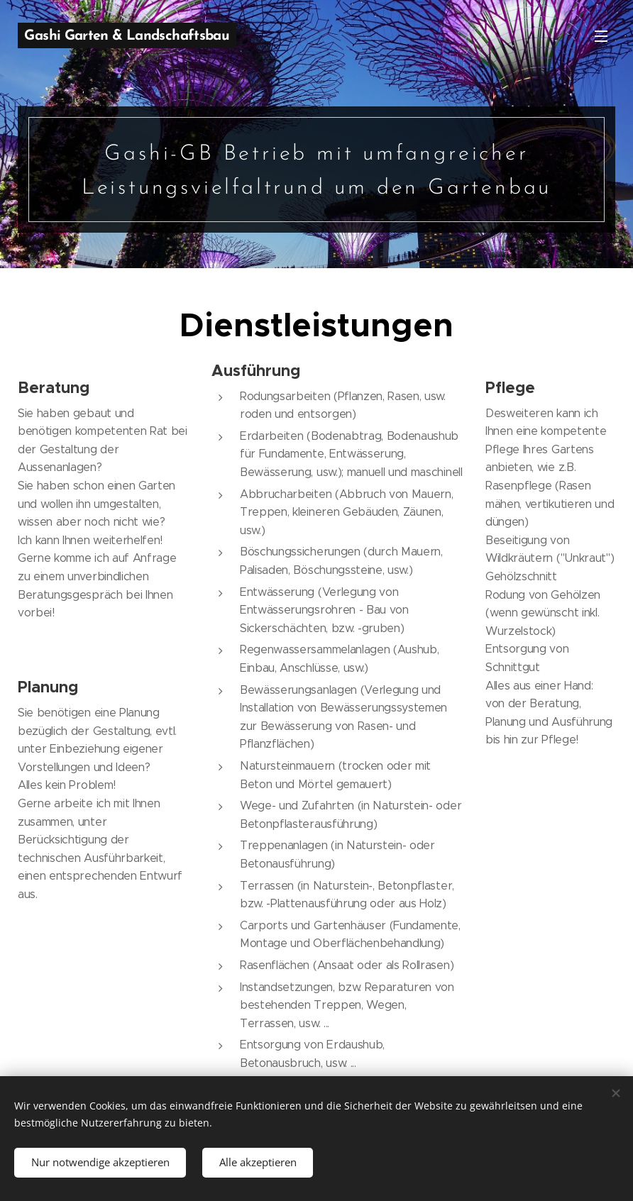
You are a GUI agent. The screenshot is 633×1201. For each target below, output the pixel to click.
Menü (601, 36)
